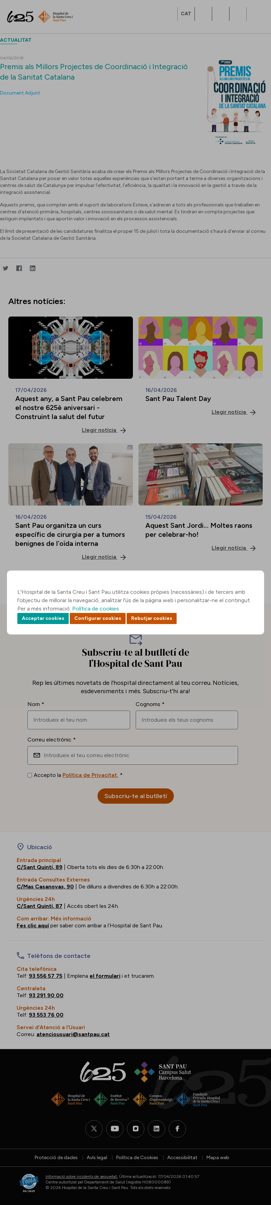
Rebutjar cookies (151, 618)
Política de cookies (95, 608)
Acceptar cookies (43, 618)
